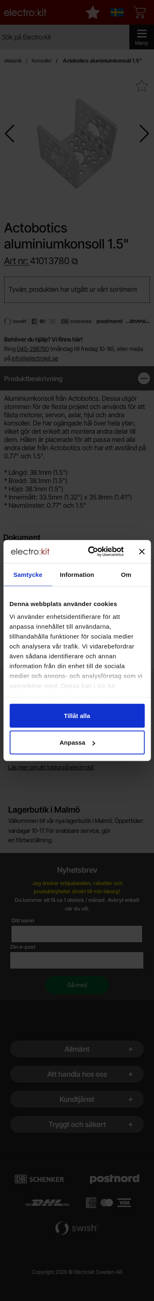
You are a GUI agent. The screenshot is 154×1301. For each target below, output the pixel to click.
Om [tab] (126, 574)
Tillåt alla (77, 715)
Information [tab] (77, 574)
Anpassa (77, 742)
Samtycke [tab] (27, 574)
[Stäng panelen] (142, 551)
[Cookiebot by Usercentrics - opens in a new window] (92, 551)
